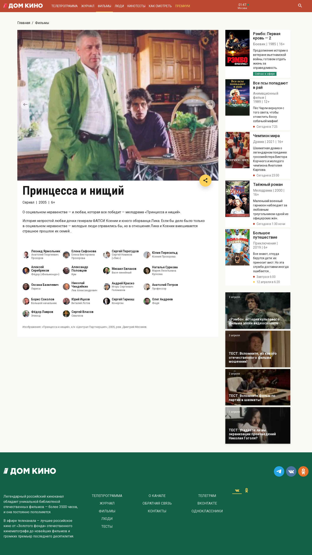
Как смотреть (160, 6)
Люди (119, 6)
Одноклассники (207, 511)
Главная (23, 23)
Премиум (182, 6)
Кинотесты (136, 6)
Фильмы (104, 6)
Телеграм (207, 496)
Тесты (107, 527)
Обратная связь (157, 503)
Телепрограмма (64, 6)
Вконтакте (207, 503)
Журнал (87, 6)
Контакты (157, 511)
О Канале (157, 496)
